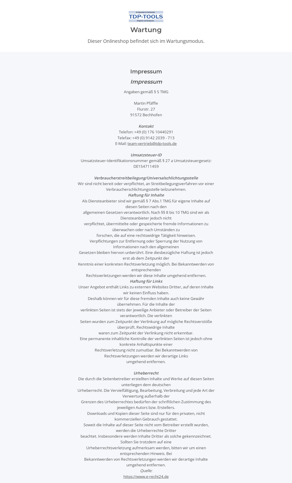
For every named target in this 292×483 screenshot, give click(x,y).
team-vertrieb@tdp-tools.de (152, 143)
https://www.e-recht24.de (146, 476)
